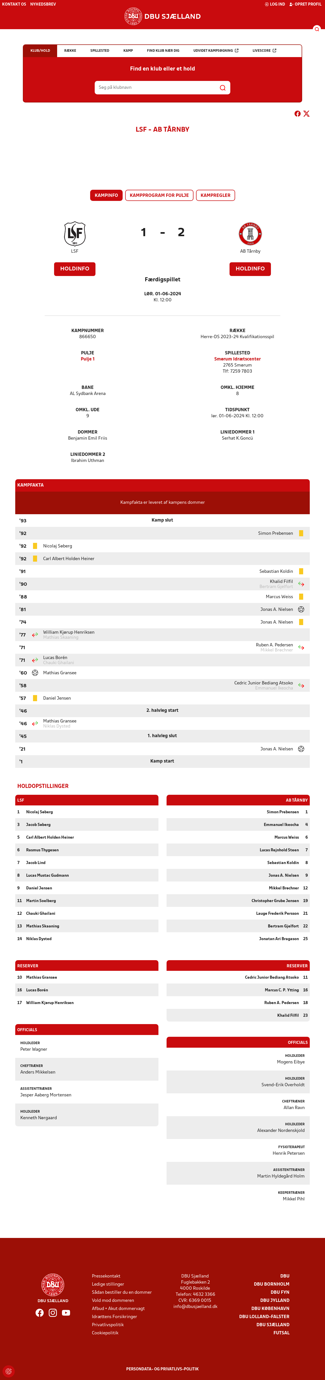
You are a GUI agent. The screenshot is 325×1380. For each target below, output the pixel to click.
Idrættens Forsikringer (114, 1317)
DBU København (270, 1308)
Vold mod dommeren (113, 1300)
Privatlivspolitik (108, 1325)
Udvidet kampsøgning (215, 51)
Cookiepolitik (105, 1333)
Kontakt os (14, 4)
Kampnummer (87, 331)
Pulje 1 (88, 359)
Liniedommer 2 (87, 455)
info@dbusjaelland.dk (195, 1306)
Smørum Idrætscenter (237, 359)
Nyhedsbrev (43, 4)
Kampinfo (106, 196)
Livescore (264, 51)
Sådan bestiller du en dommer (122, 1292)
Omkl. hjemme (237, 388)
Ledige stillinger (108, 1284)
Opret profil (305, 4)
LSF (74, 251)
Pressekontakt (106, 1276)
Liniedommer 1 (237, 432)
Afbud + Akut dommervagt (118, 1308)
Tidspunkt (237, 410)
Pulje (87, 353)
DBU (284, 1276)
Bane (88, 388)
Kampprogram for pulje (159, 196)
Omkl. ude (88, 410)
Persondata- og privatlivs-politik (162, 1369)
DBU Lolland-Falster (264, 1317)
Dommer (88, 432)
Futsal (281, 1333)
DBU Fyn (280, 1292)
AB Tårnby (250, 251)
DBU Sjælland (272, 1325)
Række (238, 331)
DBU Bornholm (271, 1284)
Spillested (237, 353)
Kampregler (216, 196)
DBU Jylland (274, 1300)
